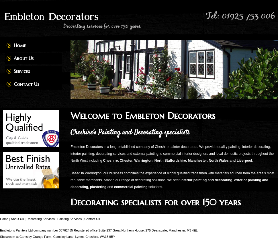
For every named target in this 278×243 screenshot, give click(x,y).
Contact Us (26, 84)
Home (20, 45)
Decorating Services (40, 219)
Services (22, 71)
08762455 (66, 230)
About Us (24, 58)
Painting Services (69, 219)
